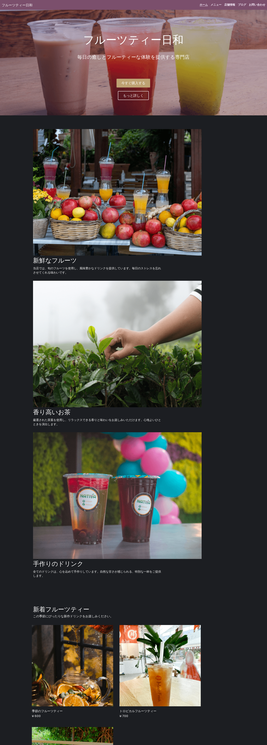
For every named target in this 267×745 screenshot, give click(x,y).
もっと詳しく (133, 95)
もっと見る (43, 693)
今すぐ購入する (133, 83)
